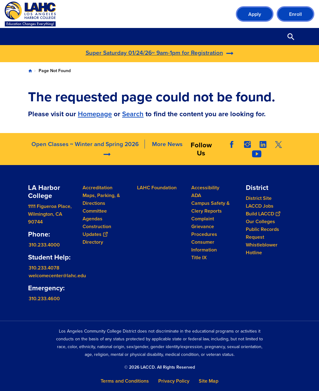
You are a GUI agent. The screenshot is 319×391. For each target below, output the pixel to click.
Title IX (199, 257)
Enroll (295, 14)
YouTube (256, 154)
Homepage (95, 114)
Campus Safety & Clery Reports (210, 207)
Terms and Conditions (125, 380)
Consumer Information (204, 245)
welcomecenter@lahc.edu (57, 275)
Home (30, 71)
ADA (196, 195)
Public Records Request (262, 233)
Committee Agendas (95, 214)
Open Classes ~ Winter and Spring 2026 (85, 144)
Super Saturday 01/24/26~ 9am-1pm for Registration (154, 52)
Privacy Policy (173, 380)
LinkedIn (263, 144)
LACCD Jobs (260, 205)
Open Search (291, 36)
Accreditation (97, 187)
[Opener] (313, 148)
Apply (254, 14)
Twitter (278, 144)
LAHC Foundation (157, 187)
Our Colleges (260, 221)
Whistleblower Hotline (262, 248)
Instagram (247, 144)
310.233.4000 (44, 244)
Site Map (208, 380)
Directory (93, 242)
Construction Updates (97, 230)
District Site (259, 198)
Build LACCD (263, 213)
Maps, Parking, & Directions (101, 199)
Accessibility (205, 187)
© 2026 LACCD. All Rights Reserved (159, 367)
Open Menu (306, 36)
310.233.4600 (44, 298)
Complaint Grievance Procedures (204, 226)
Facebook (231, 144)
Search (133, 114)
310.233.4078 (44, 267)
